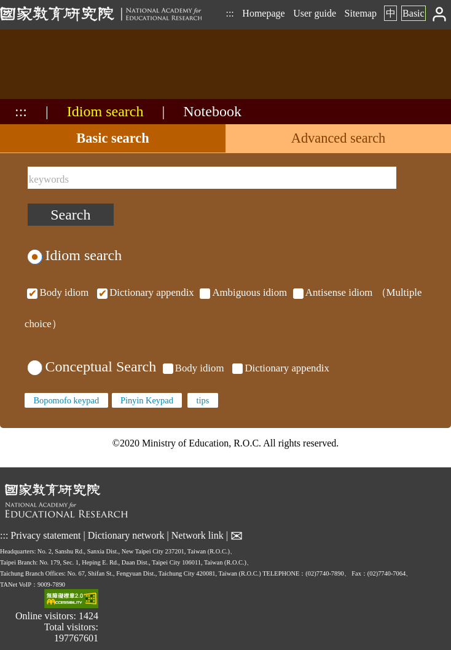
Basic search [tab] (112, 138)
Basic (413, 13)
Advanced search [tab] (338, 138)
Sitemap (361, 13)
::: (229, 13)
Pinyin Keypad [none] (146, 400)
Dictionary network (126, 535)
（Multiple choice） (223, 307)
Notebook (212, 111)
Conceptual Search (92, 367)
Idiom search (105, 111)
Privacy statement (45, 535)
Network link (197, 535)
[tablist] (225, 138)
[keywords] (212, 178)
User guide (314, 13)
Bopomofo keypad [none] (66, 400)
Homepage (263, 13)
